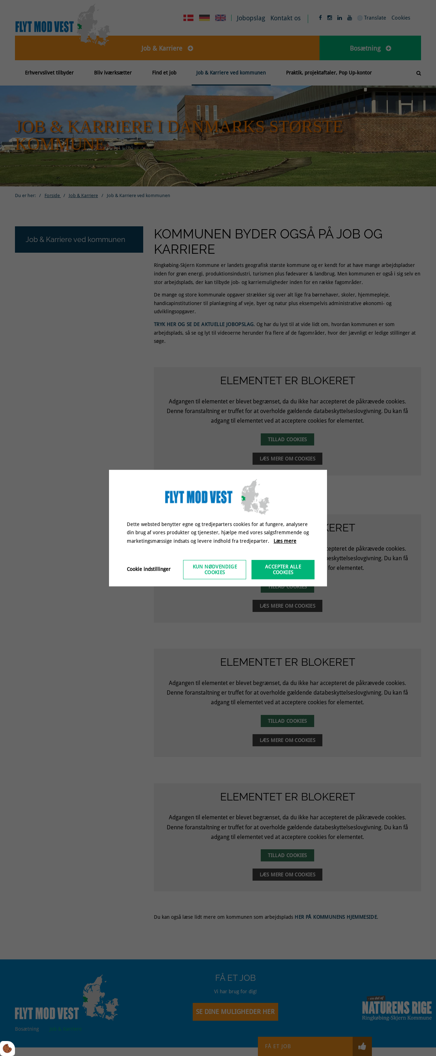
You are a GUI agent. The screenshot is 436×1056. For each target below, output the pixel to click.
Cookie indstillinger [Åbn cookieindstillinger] (149, 569)
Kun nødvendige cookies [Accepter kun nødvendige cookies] (215, 569)
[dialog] (218, 528)
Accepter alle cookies (283, 569)
